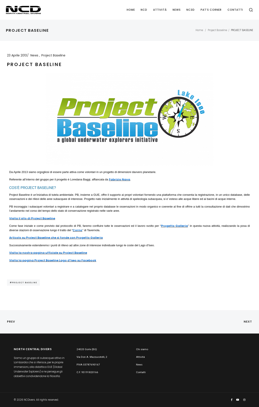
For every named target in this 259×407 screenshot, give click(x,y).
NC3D (190, 10)
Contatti (235, 10)
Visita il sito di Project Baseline (32, 218)
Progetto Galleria (174, 226)
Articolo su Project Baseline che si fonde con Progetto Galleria (56, 238)
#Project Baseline (23, 282)
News (177, 10)
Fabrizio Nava (119, 179)
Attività (160, 10)
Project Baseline (217, 30)
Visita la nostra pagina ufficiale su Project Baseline (48, 253)
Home (131, 10)
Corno (77, 230)
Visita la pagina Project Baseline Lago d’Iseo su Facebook (52, 260)
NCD (144, 10)
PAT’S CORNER (211, 10)
